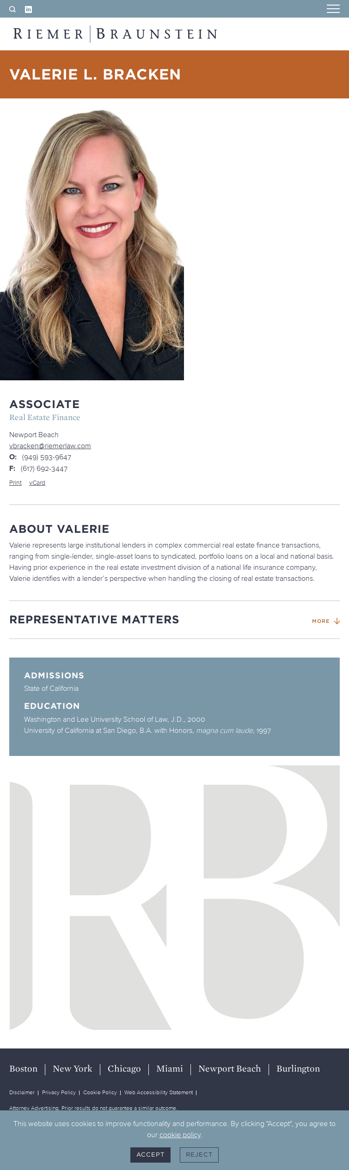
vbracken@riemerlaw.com (50, 445)
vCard (37, 482)
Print (15, 482)
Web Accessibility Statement (158, 1092)
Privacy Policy (59, 1092)
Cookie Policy (100, 1092)
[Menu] (333, 10)
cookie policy (180, 1134)
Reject (199, 1154)
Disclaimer (22, 1092)
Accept (150, 1154)
